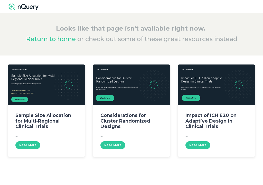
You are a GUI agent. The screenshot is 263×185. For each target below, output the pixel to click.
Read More (27, 145)
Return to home (51, 39)
